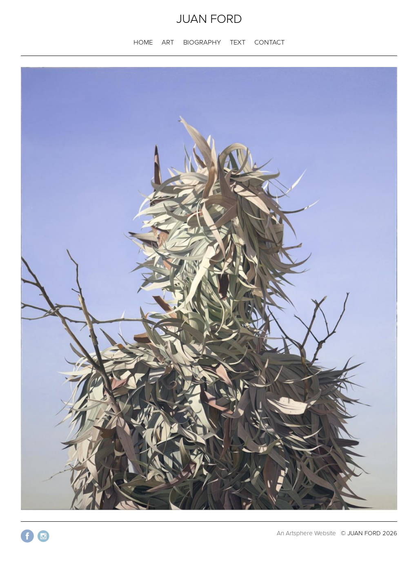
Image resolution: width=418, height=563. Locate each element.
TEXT (237, 42)
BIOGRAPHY (202, 42)
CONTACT (269, 42)
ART (168, 42)
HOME (143, 42)
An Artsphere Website (306, 533)
